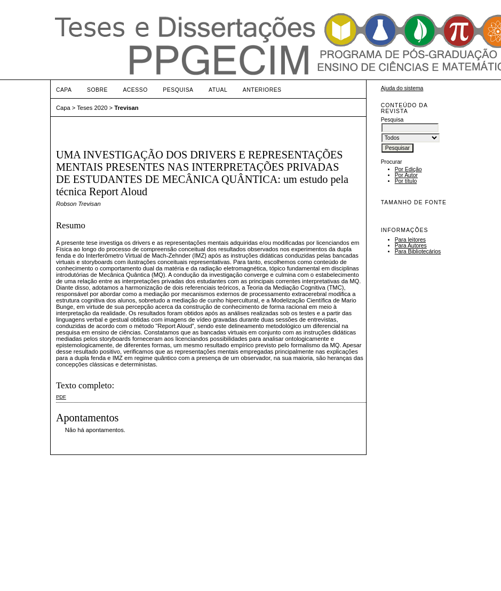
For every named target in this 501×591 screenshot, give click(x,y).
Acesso (135, 90)
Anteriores (262, 90)
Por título (406, 181)
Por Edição (408, 169)
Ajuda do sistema (402, 88)
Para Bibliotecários (418, 251)
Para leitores (410, 240)
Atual (218, 90)
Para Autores (411, 246)
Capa (64, 90)
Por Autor (406, 175)
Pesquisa (178, 90)
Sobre (97, 90)
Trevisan (126, 108)
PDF (61, 397)
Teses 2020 (92, 108)
